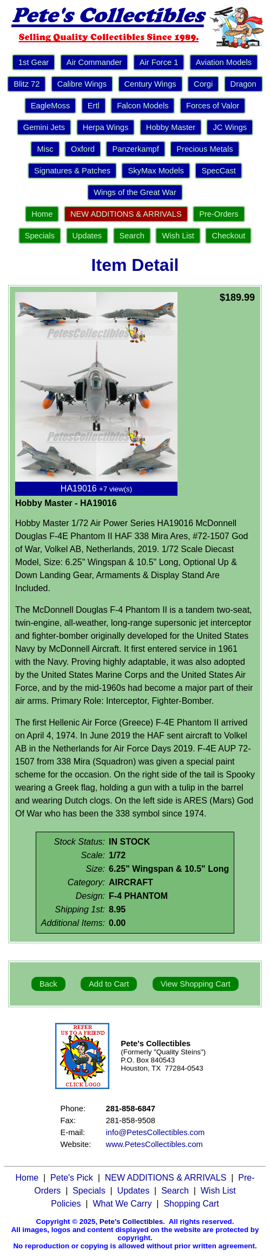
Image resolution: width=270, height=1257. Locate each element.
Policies (66, 1203)
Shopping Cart (191, 1203)
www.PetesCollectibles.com (154, 1144)
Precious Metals (204, 149)
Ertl (94, 105)
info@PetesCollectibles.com (155, 1132)
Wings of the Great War (135, 192)
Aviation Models (224, 62)
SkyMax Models (155, 170)
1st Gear (33, 62)
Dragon (243, 84)
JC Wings (230, 127)
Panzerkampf (135, 149)
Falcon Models (142, 105)
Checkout (228, 235)
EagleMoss (50, 105)
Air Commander (94, 62)
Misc (45, 149)
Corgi (203, 84)
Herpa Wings (106, 127)
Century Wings (150, 84)
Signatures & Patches (72, 170)
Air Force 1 (159, 62)
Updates (87, 235)
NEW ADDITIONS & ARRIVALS (126, 214)
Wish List (178, 235)
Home (41, 214)
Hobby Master (170, 127)
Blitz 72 (26, 84)
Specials (40, 235)
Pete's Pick (71, 1177)
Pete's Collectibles (131, 1221)
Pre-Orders (218, 214)
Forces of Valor (212, 105)
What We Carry (122, 1203)
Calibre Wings (82, 84)
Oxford (83, 149)
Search (132, 235)
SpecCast (218, 170)
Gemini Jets (44, 127)
